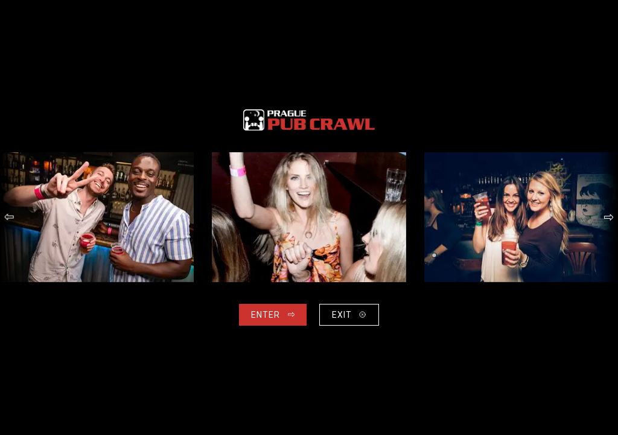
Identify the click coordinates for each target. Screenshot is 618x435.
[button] (9, 217)
